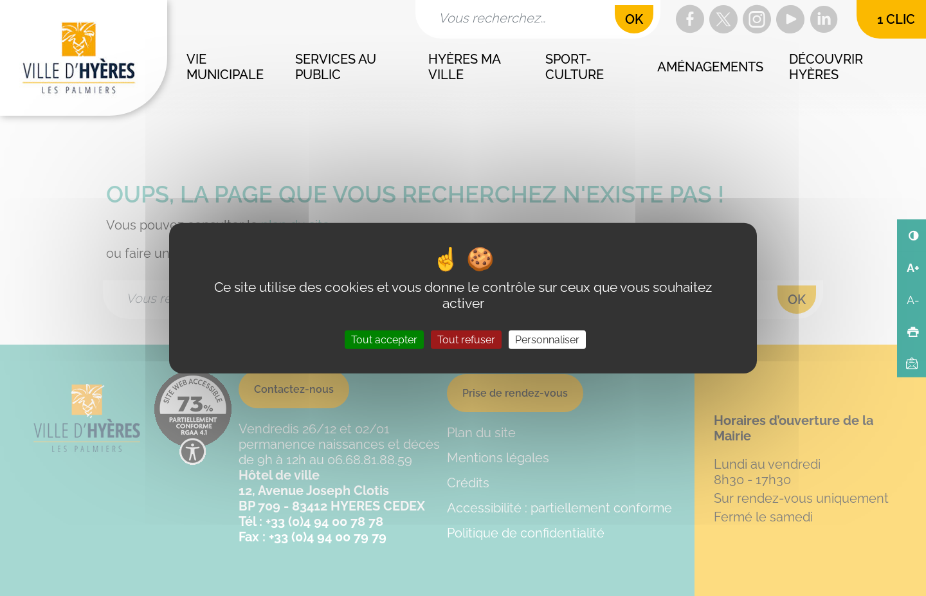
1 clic (896, 19)
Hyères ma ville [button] (465, 66)
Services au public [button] (337, 66)
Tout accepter (384, 340)
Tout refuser (466, 340)
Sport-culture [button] (574, 66)
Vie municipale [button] (225, 66)
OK (634, 19)
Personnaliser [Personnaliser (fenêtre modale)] (547, 340)
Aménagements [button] (710, 67)
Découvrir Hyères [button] (827, 66)
